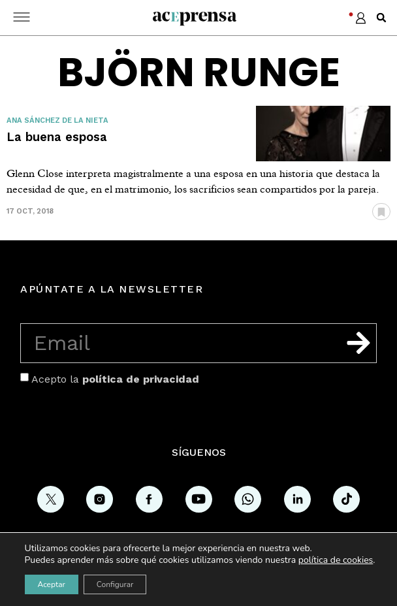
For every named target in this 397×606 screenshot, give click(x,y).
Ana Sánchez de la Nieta (57, 120)
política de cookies (335, 560)
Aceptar (51, 584)
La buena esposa (57, 137)
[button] (381, 17)
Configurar (115, 584)
